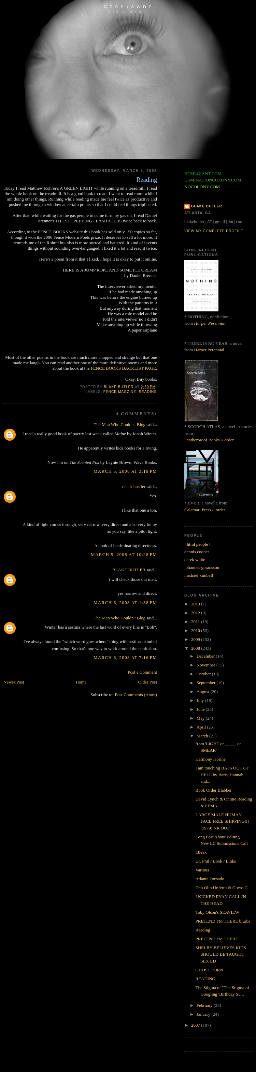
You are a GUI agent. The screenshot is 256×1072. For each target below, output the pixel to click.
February (205, 1005)
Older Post (147, 682)
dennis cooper (196, 551)
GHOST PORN (209, 969)
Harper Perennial (210, 323)
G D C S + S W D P (128, 6)
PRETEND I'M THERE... (218, 938)
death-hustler (133, 486)
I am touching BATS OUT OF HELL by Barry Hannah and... (222, 774)
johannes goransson (201, 567)
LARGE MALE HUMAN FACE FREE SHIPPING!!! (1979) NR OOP (222, 821)
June (201, 709)
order (228, 439)
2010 (196, 630)
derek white (194, 559)
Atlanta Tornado (209, 878)
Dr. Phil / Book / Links (215, 861)
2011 (196, 621)
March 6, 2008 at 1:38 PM (125, 602)
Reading (202, 930)
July (201, 700)
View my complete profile (213, 231)
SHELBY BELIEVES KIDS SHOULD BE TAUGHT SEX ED (220, 954)
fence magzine (119, 392)
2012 (196, 612)
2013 (196, 603)
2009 (196, 639)
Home (81, 682)
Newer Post (13, 682)
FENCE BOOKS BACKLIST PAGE (123, 368)
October (204, 673)
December (206, 656)
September (207, 682)
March (203, 735)
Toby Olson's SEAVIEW (217, 912)
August (204, 691)
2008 (196, 648)
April (202, 727)
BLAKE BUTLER (128, 569)
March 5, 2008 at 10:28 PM (124, 554)
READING (205, 978)
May (201, 718)
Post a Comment (142, 672)
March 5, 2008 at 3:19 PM (125, 471)
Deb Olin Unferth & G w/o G (221, 887)
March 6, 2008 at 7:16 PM (125, 657)
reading (148, 392)
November (206, 664)
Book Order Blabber (213, 790)
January (204, 1014)
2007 (196, 1025)
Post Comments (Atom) (136, 694)
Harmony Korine (210, 759)
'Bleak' (201, 852)
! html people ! (197, 544)
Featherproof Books (202, 439)
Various (202, 869)
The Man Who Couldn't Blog (119, 424)
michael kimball (198, 575)
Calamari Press (197, 509)
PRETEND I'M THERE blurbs (222, 921)
